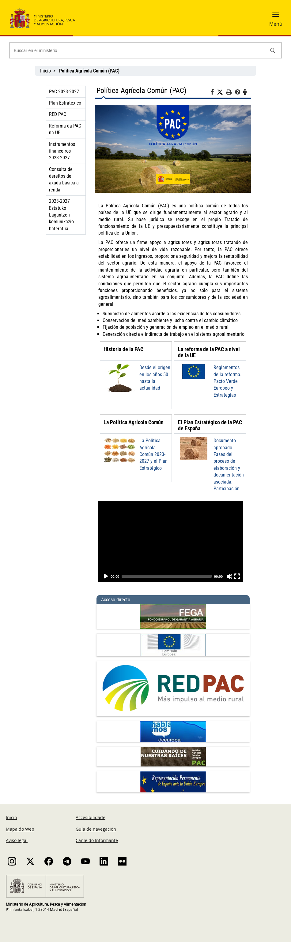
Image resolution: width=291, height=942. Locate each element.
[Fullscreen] (237, 576)
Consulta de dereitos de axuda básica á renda (64, 179)
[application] (170, 541)
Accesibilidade (90, 817)
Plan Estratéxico (65, 103)
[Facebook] (213, 93)
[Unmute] (229, 576)
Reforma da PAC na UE (65, 129)
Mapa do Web (20, 829)
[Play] (106, 576)
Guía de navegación (96, 829)
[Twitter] (221, 92)
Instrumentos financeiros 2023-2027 (62, 151)
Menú (275, 23)
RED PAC (57, 114)
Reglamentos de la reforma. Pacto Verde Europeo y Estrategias (227, 381)
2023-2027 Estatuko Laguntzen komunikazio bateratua (61, 215)
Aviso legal (17, 840)
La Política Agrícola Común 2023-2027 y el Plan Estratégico (153, 454)
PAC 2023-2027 (64, 92)
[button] (275, 16)
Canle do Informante (97, 840)
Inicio (45, 71)
